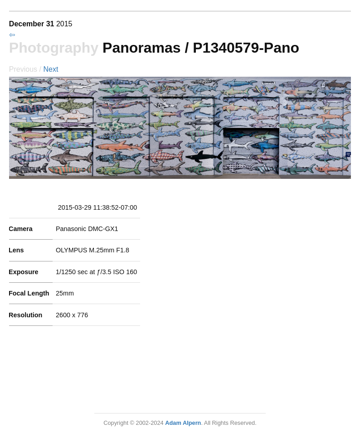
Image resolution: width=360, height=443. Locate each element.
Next (50, 69)
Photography (53, 47)
